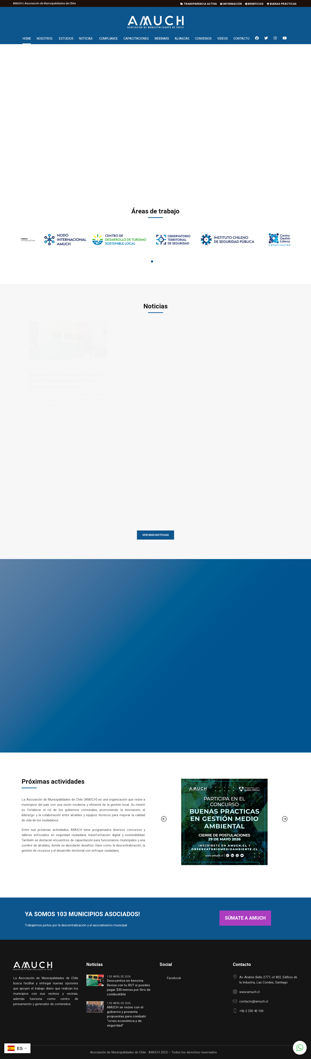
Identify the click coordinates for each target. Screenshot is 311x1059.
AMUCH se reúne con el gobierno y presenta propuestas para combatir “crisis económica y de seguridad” (126, 1016)
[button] (300, 1048)
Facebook (174, 978)
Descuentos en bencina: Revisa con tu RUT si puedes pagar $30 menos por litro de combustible (129, 987)
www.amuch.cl (249, 992)
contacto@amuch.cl (253, 1001)
